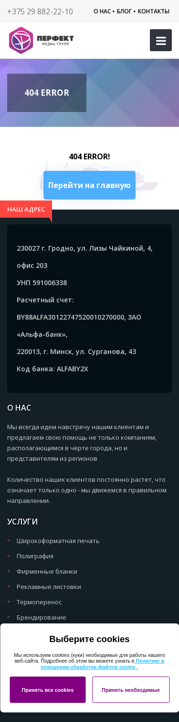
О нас (102, 11)
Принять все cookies (47, 690)
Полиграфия (35, 556)
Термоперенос (39, 602)
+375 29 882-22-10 (40, 11)
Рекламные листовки (49, 586)
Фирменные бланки (47, 571)
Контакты (153, 11)
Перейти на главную (89, 185)
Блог (124, 11)
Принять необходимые (131, 690)
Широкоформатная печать (58, 540)
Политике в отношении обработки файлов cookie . (102, 664)
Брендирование (41, 617)
